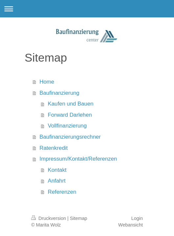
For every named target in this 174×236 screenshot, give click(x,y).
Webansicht (130, 224)
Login (137, 218)
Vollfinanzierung (67, 126)
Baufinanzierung (59, 93)
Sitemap (78, 218)
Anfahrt (57, 181)
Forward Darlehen (70, 115)
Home (46, 82)
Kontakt (57, 170)
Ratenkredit (53, 148)
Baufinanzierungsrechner (70, 137)
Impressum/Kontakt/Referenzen (78, 159)
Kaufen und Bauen (71, 104)
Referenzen (62, 192)
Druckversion (49, 218)
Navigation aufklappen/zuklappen (87, 9)
